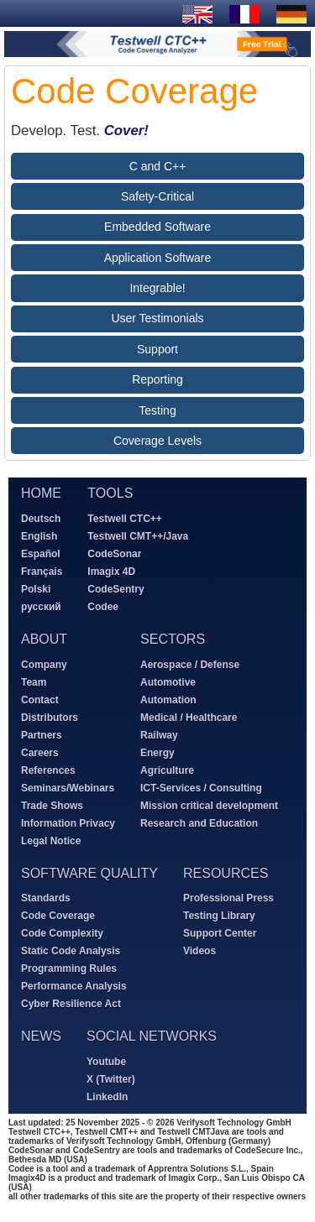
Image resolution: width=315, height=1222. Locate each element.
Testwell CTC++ (124, 519)
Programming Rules (69, 968)
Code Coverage (58, 916)
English (39, 536)
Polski (35, 589)
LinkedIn (107, 1097)
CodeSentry (115, 589)
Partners (41, 735)
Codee (102, 607)
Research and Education (199, 823)
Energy (157, 753)
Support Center (219, 933)
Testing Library (219, 916)
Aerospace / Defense (189, 665)
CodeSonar (114, 554)
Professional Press (228, 898)
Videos (199, 951)
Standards (46, 898)
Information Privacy (68, 823)
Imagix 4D (111, 571)
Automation (168, 700)
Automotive (168, 682)
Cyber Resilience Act (71, 1004)
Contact (40, 700)
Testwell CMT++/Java (137, 536)
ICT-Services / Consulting (201, 788)
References (48, 770)
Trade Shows (52, 806)
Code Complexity (62, 933)
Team (33, 682)
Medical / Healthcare (188, 717)
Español (40, 554)
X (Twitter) (111, 1079)
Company (44, 665)
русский (41, 607)
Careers (40, 753)
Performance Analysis (74, 986)
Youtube (106, 1062)
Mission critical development (209, 806)
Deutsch (40, 519)
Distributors (49, 717)
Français (41, 571)
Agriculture (167, 770)
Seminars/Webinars (67, 788)
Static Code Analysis (70, 951)
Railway (159, 735)
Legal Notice (51, 841)
